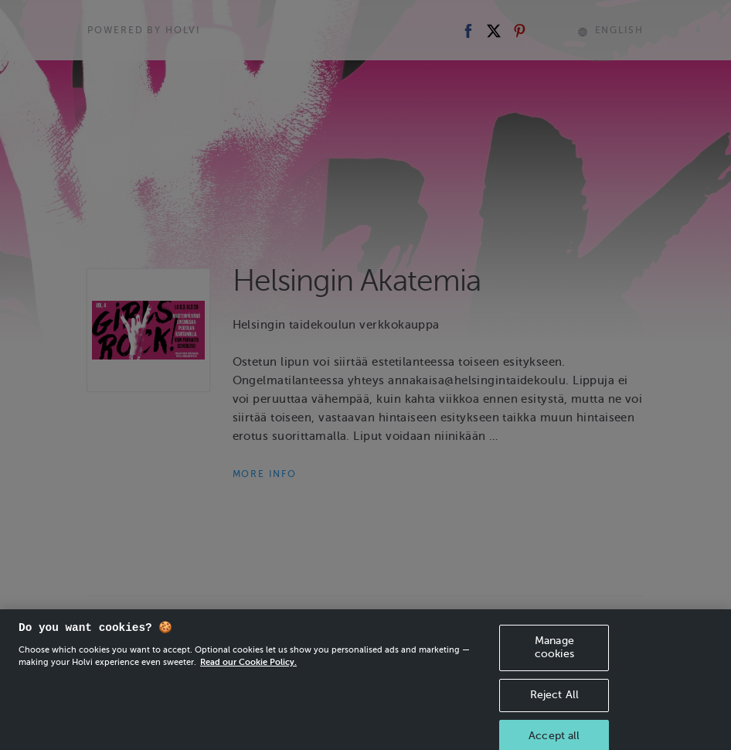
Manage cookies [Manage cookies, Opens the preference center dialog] (554, 655)
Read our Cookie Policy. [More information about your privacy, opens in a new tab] (248, 669)
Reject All (554, 701)
